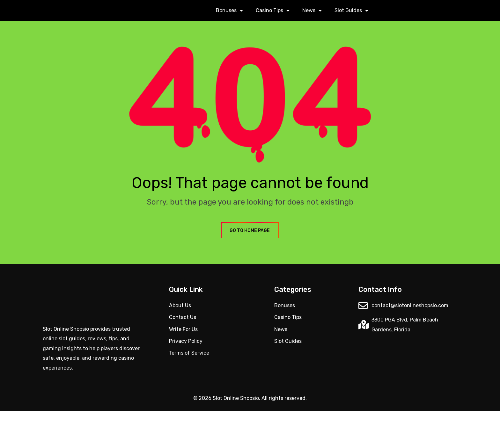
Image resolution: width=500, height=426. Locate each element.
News (312, 18)
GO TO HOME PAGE (250, 246)
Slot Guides (351, 18)
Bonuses (229, 18)
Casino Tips (273, 18)
